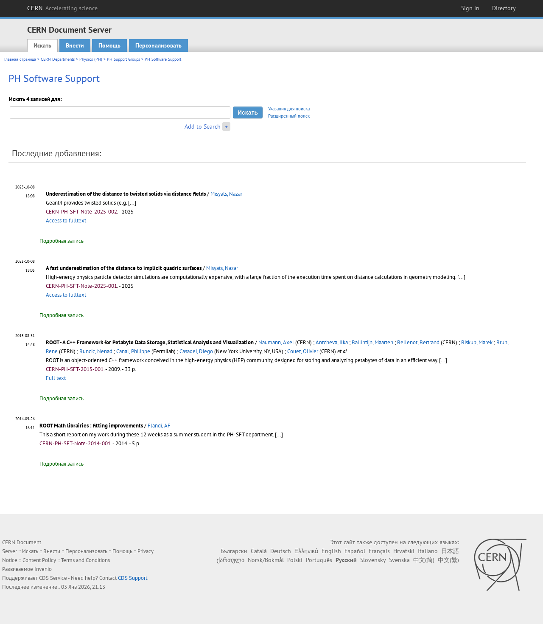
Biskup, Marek (477, 342)
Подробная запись (61, 241)
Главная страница (20, 59)
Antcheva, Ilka (332, 342)
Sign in (470, 8)
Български (234, 551)
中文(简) (423, 560)
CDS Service (53, 578)
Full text (56, 378)
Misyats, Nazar (226, 193)
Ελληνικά (306, 551)
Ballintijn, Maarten (372, 342)
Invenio (43, 569)
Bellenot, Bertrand (418, 342)
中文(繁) (448, 560)
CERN (62, 8)
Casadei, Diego (196, 351)
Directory (504, 8)
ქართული (230, 560)
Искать (42, 45)
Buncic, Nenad (95, 351)
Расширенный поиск (289, 116)
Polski (294, 560)
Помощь (109, 45)
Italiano (428, 551)
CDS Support (132, 578)
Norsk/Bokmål (266, 560)
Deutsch (280, 551)
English (331, 551)
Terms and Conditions (85, 560)
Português (319, 560)
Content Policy (39, 560)
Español (354, 551)
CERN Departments (58, 59)
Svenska (399, 560)
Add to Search (203, 126)
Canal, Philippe (133, 351)
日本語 (450, 551)
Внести (75, 45)
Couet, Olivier (302, 351)
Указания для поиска (289, 109)
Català (259, 551)
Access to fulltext (66, 220)
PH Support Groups (123, 59)
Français (379, 551)
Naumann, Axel (276, 342)
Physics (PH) (90, 59)
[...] (132, 202)
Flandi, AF (159, 425)
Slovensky (373, 560)
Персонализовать (158, 45)
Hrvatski (403, 551)
